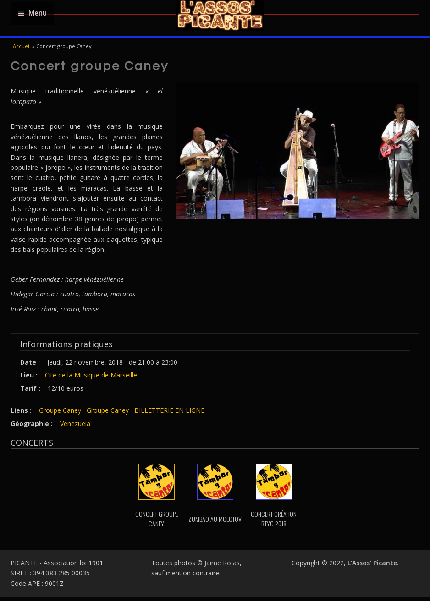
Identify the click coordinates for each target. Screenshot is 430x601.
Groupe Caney (60, 410)
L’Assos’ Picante (372, 562)
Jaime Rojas (222, 562)
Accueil (22, 46)
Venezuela (75, 423)
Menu (32, 13)
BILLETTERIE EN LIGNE (169, 410)
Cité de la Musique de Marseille (91, 375)
